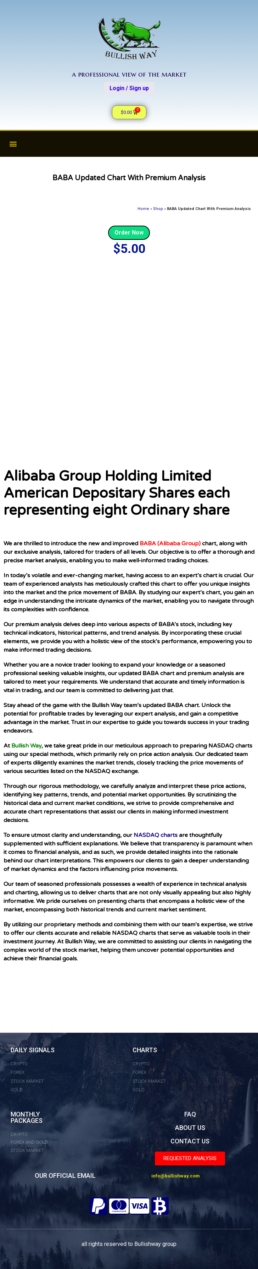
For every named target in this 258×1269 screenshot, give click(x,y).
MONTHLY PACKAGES (27, 1117)
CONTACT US (189, 1141)
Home (143, 208)
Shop (158, 208)
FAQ (190, 1114)
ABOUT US (190, 1127)
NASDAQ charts (156, 835)
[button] (13, 144)
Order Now (129, 232)
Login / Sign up (129, 88)
